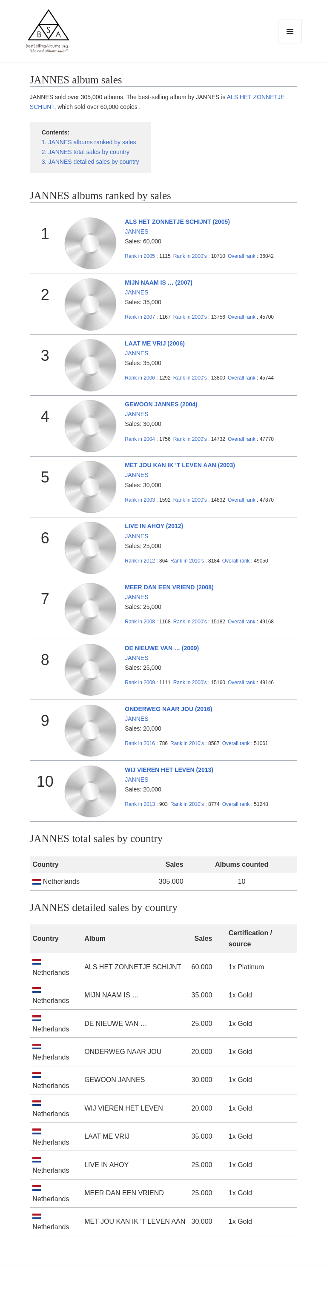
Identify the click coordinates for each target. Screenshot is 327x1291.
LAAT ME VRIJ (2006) (155, 343)
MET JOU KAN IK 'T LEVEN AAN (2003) (180, 465)
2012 (140, 561)
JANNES (136, 231)
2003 (140, 500)
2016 (140, 743)
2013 (140, 804)
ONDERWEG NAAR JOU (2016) (168, 708)
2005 (140, 256)
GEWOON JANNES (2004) (161, 404)
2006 (140, 378)
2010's (187, 561)
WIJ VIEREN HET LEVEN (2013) (169, 769)
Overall (241, 256)
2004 (140, 439)
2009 (140, 682)
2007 (140, 317)
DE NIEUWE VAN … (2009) (162, 648)
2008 (140, 622)
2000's (190, 256)
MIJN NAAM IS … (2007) (158, 282)
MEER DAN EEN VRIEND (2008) (169, 587)
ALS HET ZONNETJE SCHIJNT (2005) (177, 221)
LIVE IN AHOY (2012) (154, 526)
